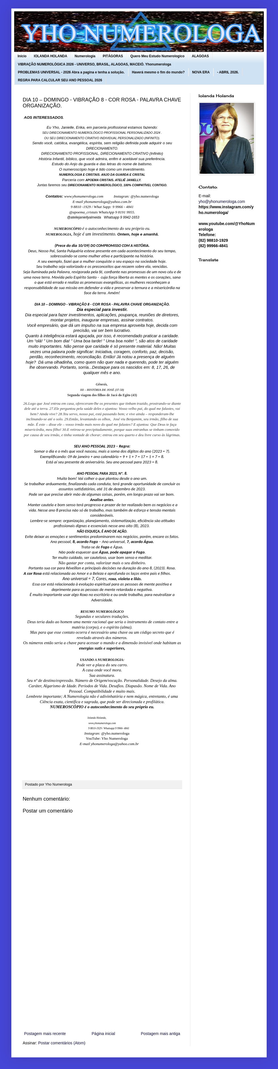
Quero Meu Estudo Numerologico (157, 56)
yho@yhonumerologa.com (222, 201)
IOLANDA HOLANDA (50, 56)
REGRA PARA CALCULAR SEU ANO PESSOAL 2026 (60, 80)
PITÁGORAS (113, 56)
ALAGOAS (200, 56)
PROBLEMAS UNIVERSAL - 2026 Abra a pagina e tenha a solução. (71, 72)
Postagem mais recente (45, 1033)
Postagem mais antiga (160, 1033)
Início (22, 56)
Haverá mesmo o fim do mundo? (158, 72)
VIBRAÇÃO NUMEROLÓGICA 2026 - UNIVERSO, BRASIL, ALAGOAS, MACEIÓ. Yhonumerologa (94, 64)
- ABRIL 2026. (228, 72)
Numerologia (85, 56)
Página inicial (103, 1033)
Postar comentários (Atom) (61, 1043)
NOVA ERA (201, 72)
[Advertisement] (102, 983)
